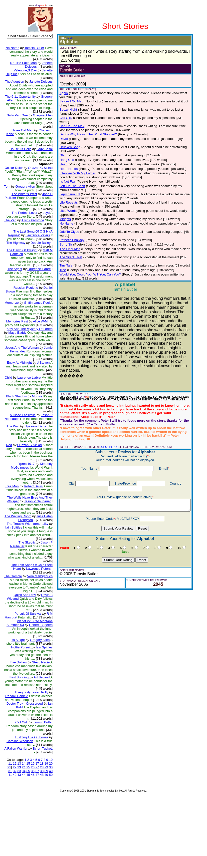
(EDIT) (67, 37)
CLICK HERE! (105, 411)
